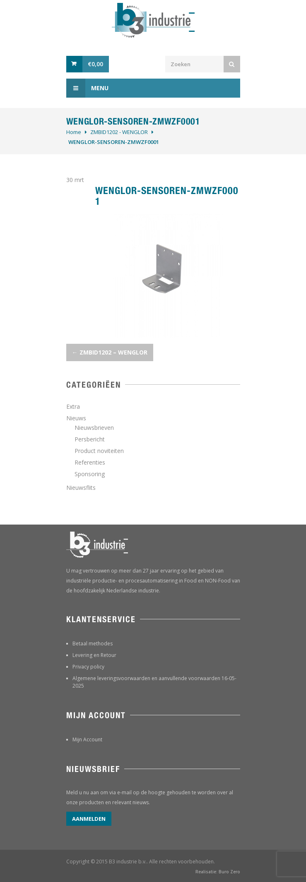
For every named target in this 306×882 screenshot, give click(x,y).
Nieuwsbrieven (94, 427)
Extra (73, 406)
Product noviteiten (99, 451)
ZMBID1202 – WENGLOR (109, 352)
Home (73, 132)
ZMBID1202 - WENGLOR (119, 132)
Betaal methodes (92, 643)
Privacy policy (88, 666)
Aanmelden (89, 818)
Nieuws (76, 418)
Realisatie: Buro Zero (217, 872)
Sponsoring (90, 474)
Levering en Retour (94, 655)
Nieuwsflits (81, 487)
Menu (87, 88)
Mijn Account (87, 739)
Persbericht (90, 439)
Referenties (90, 462)
